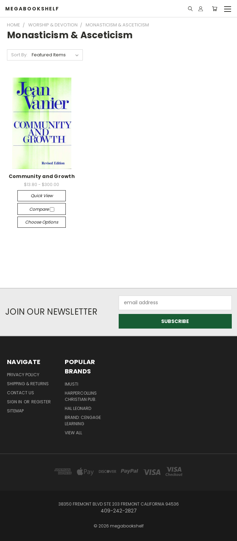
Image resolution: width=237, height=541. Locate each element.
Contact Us (20, 393)
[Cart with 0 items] (214, 8)
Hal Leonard (78, 408)
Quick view (42, 196)
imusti (71, 384)
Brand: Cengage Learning (83, 420)
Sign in (15, 402)
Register (41, 402)
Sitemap (15, 411)
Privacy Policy (23, 375)
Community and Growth (42, 176)
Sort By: (19, 54)
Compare (41, 209)
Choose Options (41, 222)
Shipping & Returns (28, 384)
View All (73, 433)
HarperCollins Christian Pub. (81, 396)
